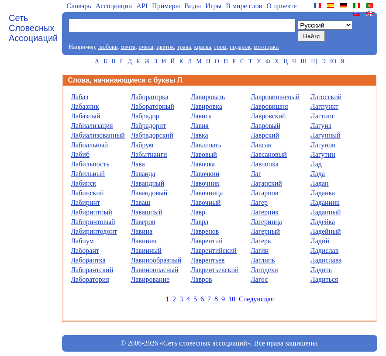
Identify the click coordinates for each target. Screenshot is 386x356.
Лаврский (265, 135)
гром (220, 47)
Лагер (259, 202)
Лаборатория (90, 279)
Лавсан (261, 145)
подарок (240, 47)
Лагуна (320, 125)
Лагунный (325, 135)
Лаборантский (92, 269)
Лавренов (205, 231)
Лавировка (206, 106)
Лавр (198, 212)
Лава (138, 164)
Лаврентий (207, 241)
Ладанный (325, 212)
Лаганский (266, 183)
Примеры (166, 6)
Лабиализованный (98, 135)
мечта (128, 47)
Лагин (260, 250)
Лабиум (82, 241)
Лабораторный (152, 106)
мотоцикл (266, 47)
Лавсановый (269, 154)
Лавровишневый (275, 96)
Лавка (199, 135)
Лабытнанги (149, 154)
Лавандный (147, 183)
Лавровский (268, 116)
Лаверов (143, 221)
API (142, 6)
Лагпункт (324, 106)
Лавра (200, 221)
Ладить (321, 269)
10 (231, 299)
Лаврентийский (214, 250)
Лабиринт (85, 202)
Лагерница (266, 221)
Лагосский (326, 96)
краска (202, 47)
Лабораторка (149, 96)
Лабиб (80, 154)
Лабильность (90, 164)
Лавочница (207, 193)
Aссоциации (114, 6)
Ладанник (325, 202)
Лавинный (146, 250)
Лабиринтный (91, 212)
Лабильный (88, 173)
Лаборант (85, 250)
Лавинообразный (156, 260)
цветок (165, 47)
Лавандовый (149, 193)
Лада (317, 173)
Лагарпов (265, 193)
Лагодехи (264, 269)
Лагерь (261, 241)
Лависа (201, 116)
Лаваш (140, 202)
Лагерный (265, 231)
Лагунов (322, 145)
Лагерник (265, 212)
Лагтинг (322, 116)
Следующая (256, 299)
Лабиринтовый (93, 221)
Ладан (319, 183)
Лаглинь (263, 260)
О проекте (281, 6)
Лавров (201, 279)
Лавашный (146, 212)
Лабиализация (92, 125)
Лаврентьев (208, 260)
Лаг (256, 173)
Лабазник (85, 106)
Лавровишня (269, 106)
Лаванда (143, 173)
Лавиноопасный (154, 269)
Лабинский (87, 193)
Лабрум (142, 145)
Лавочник (205, 183)
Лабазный (85, 116)
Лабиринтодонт (94, 231)
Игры (213, 6)
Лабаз (79, 96)
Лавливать (206, 145)
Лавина (141, 231)
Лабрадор (145, 116)
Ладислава (325, 260)
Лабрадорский (152, 135)
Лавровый (265, 125)
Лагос (259, 279)
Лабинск (83, 183)
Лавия (200, 125)
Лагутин (322, 154)
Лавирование (150, 279)
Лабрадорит (148, 125)
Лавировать (208, 96)
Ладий (319, 241)
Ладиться (324, 279)
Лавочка (203, 164)
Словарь (78, 6)
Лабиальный (89, 145)
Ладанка (322, 193)
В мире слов (244, 6)
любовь (107, 47)
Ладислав (324, 250)
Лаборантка (88, 260)
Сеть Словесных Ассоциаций (33, 28)
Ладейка (322, 221)
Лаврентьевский (215, 269)
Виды (192, 6)
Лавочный (206, 202)
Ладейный (325, 231)
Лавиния (143, 241)
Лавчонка (265, 164)
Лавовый (204, 154)
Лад (316, 164)
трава (184, 47)
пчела (145, 47)
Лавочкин (205, 173)
